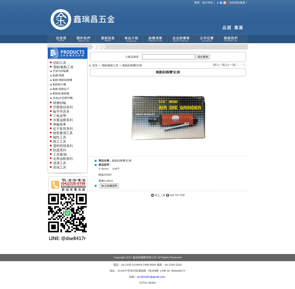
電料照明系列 (63, 146)
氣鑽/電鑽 (58, 75)
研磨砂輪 (59, 103)
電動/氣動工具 (63, 67)
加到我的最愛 (237, 2)
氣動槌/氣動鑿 (61, 93)
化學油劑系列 (63, 158)
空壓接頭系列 (63, 107)
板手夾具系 (61, 111)
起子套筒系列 (63, 128)
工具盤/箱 (60, 154)
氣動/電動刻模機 (62, 79)
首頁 (95, 65)
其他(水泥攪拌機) (63, 97)
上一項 (231, 64)
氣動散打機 (59, 84)
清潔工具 (59, 163)
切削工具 (59, 62)
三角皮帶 (59, 115)
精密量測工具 (63, 133)
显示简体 (207, 2)
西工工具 (59, 141)
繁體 (197, 2)
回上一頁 (219, 64)
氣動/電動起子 (61, 88)
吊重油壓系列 (63, 120)
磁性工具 (59, 137)
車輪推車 (59, 124)
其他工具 (59, 167)
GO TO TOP (177, 195)
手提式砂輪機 (61, 70)
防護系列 (59, 150)
